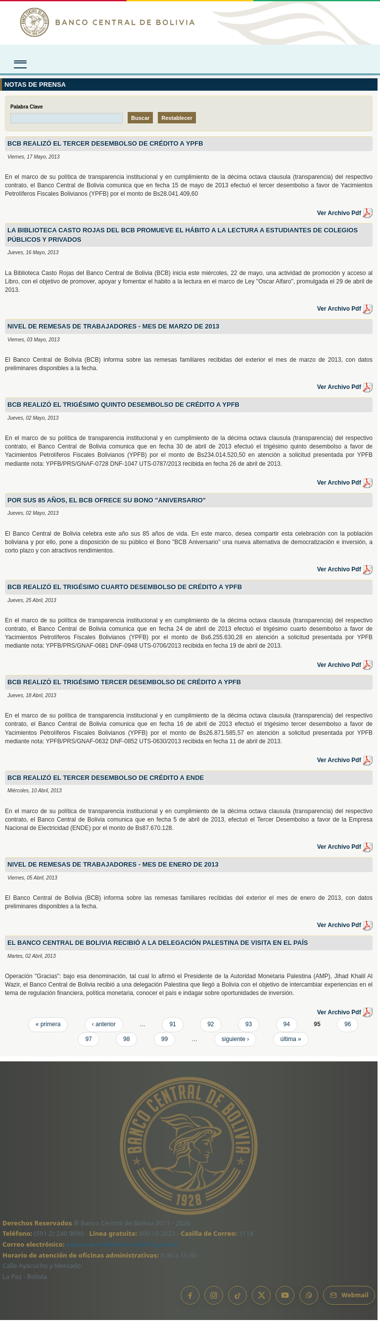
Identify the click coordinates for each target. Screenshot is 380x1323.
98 (126, 1041)
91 (172, 1027)
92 (210, 1027)
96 (347, 1027)
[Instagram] (213, 1298)
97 (88, 1041)
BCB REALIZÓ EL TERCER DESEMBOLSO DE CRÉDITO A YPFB (105, 146)
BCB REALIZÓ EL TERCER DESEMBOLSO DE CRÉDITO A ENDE (105, 780)
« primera (48, 1027)
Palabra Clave (26, 109)
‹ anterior (104, 1027)
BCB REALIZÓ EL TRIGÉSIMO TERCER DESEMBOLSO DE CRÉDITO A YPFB (124, 685)
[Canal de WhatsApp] (308, 1298)
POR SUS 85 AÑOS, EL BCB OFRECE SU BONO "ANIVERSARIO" (106, 502)
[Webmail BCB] (349, 1298)
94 (287, 1027)
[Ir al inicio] (190, 22)
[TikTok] (237, 1298)
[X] (261, 1298)
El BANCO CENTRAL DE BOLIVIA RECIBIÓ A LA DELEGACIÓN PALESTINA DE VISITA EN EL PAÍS (157, 945)
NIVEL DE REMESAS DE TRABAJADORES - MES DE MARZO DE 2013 (113, 329)
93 (248, 1027)
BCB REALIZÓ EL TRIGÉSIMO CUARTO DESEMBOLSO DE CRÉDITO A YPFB (124, 589)
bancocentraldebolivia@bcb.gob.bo (122, 1246)
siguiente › (235, 1041)
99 (164, 1041)
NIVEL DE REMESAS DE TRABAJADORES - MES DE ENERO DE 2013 (113, 867)
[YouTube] (285, 1298)
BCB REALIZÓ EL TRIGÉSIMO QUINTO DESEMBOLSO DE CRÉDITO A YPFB (123, 407)
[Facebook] (190, 1298)
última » (291, 1041)
